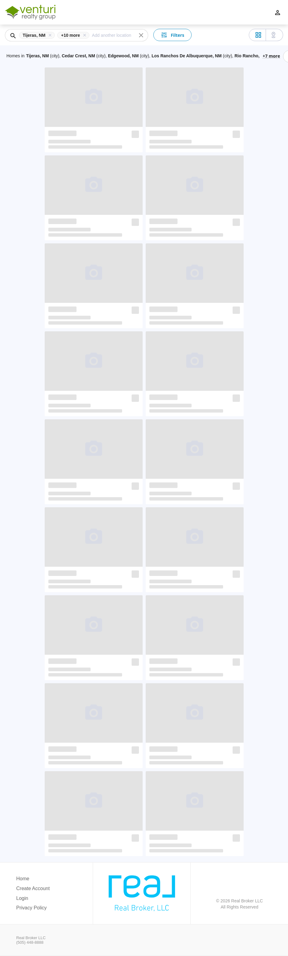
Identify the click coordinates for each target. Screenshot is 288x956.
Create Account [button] (33, 888)
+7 (271, 55)
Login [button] (22, 898)
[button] (38, 35)
